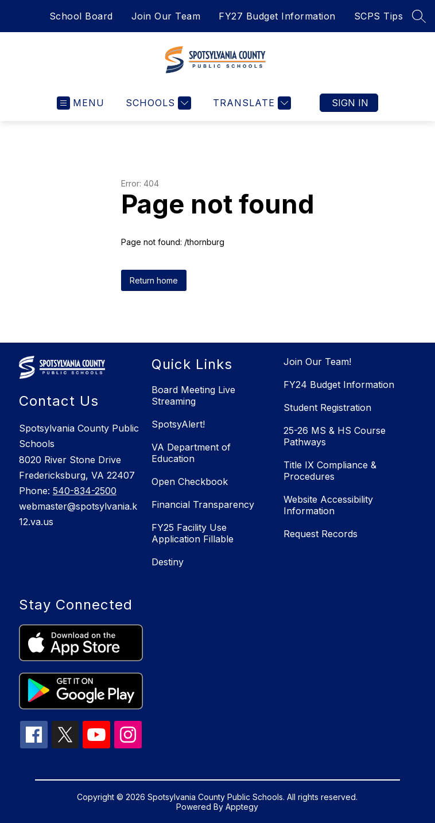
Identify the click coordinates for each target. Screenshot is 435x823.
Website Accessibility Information (328, 505)
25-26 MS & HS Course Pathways (334, 436)
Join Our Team (166, 16)
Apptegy (242, 807)
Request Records (320, 533)
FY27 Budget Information (277, 16)
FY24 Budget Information (338, 384)
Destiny (168, 562)
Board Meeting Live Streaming (193, 395)
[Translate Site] (250, 103)
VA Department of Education (191, 452)
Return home (154, 280)
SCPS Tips (378, 16)
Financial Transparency (203, 504)
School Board (81, 16)
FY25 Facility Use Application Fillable (193, 533)
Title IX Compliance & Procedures (329, 470)
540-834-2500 (84, 490)
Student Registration (327, 407)
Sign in (350, 102)
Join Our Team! (317, 361)
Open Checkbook (190, 481)
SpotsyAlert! (178, 424)
